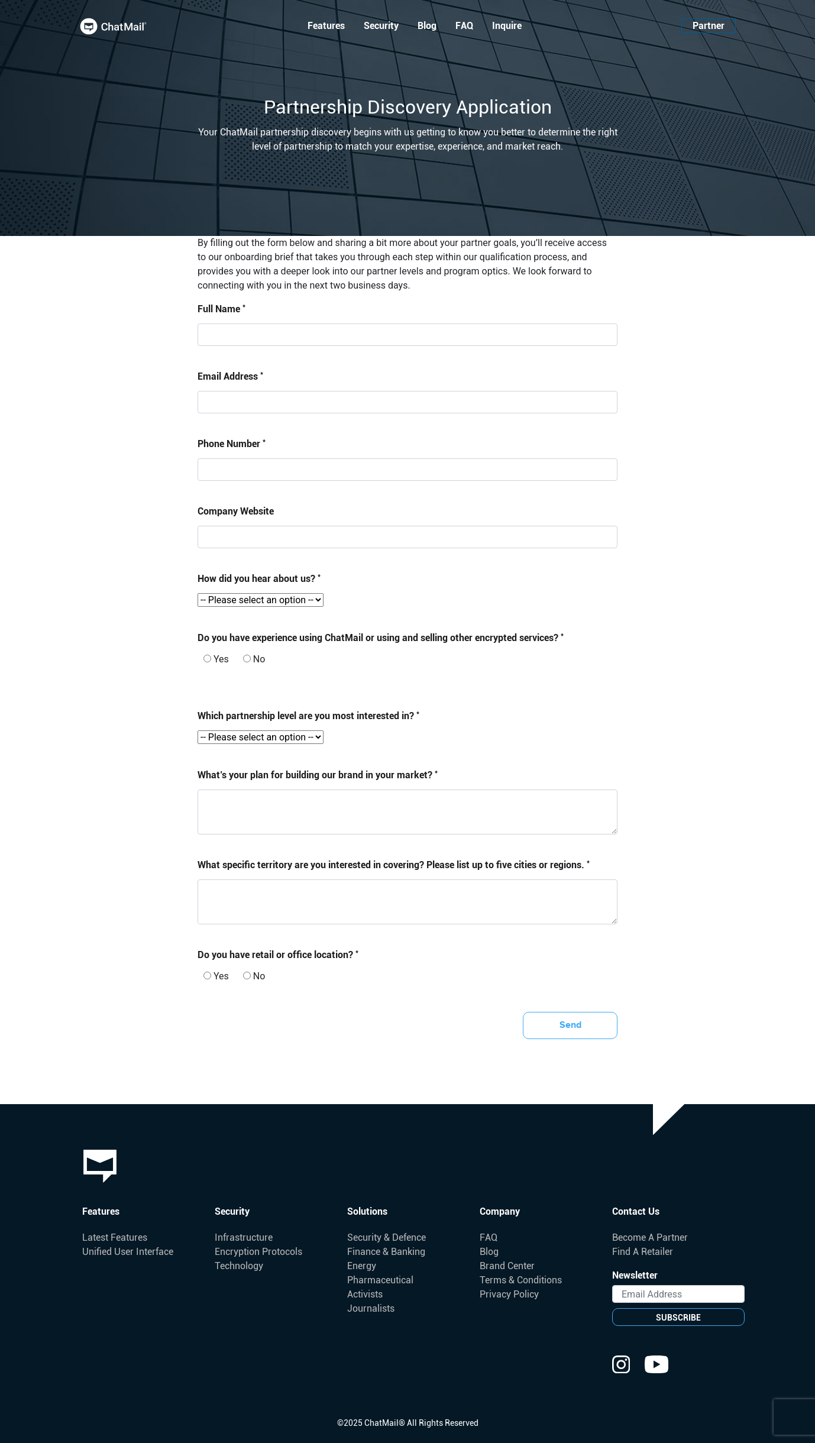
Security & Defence (386, 1237)
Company (500, 1211)
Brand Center (507, 1265)
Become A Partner (650, 1237)
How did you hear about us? (259, 578)
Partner (709, 25)
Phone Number (232, 443)
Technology (239, 1265)
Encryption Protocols (258, 1251)
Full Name (221, 308)
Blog (427, 25)
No (254, 659)
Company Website (236, 511)
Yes (216, 659)
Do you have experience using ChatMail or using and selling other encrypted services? (381, 637)
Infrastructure (244, 1237)
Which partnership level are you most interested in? (308, 715)
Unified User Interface (127, 1251)
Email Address (230, 376)
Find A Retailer (642, 1251)
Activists (365, 1294)
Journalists (370, 1308)
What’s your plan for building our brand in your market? (318, 774)
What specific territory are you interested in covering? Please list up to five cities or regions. (394, 864)
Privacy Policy (509, 1294)
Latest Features (114, 1237)
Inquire (507, 25)
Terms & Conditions (521, 1280)
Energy (361, 1265)
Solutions (367, 1211)
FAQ (464, 25)
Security (381, 25)
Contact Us (635, 1211)
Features (326, 25)
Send (570, 1025)
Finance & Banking (386, 1251)
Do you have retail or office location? (278, 954)
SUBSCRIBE (678, 1317)
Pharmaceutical (380, 1280)
